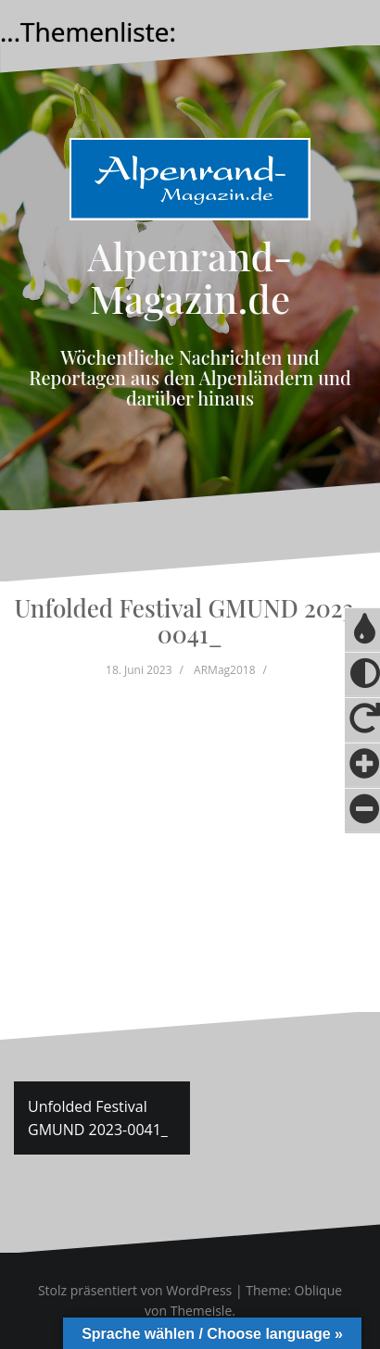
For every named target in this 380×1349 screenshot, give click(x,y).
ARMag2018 (224, 670)
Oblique (319, 1290)
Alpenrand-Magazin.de (190, 277)
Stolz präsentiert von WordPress (135, 1290)
